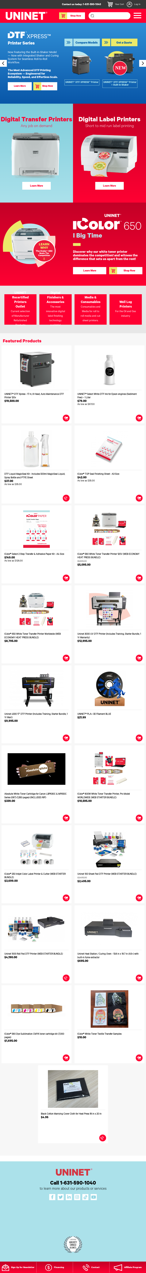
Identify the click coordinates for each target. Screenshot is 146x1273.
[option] (73, 63)
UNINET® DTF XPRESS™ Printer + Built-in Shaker (119, 84)
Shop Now (70, 15)
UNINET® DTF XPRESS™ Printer (81, 82)
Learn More (20, 86)
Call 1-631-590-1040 (73, 1184)
